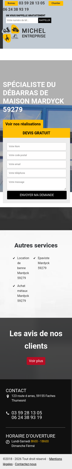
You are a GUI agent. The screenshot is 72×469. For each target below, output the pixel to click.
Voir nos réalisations (23, 124)
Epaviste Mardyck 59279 (44, 263)
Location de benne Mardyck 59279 (23, 268)
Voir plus (36, 361)
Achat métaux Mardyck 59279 (23, 293)
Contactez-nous (25, 464)
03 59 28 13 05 (25, 3)
